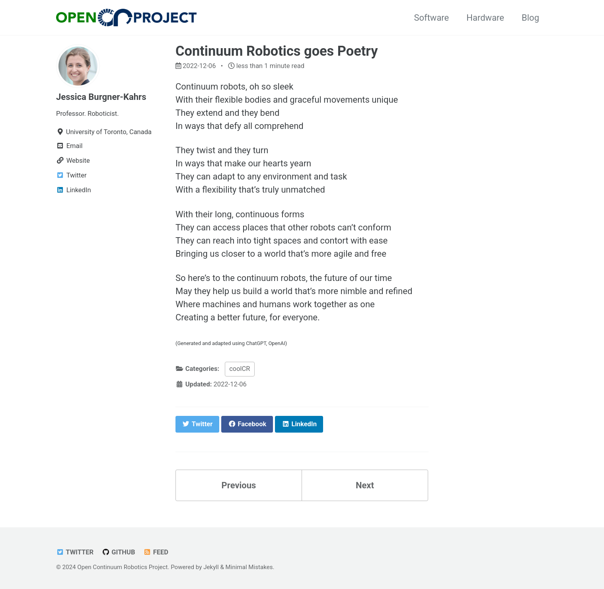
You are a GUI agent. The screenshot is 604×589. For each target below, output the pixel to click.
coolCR (239, 369)
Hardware (485, 18)
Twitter (75, 552)
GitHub (118, 552)
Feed (155, 552)
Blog (530, 18)
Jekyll (211, 567)
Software (431, 18)
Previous (239, 485)
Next (365, 485)
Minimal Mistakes (249, 567)
